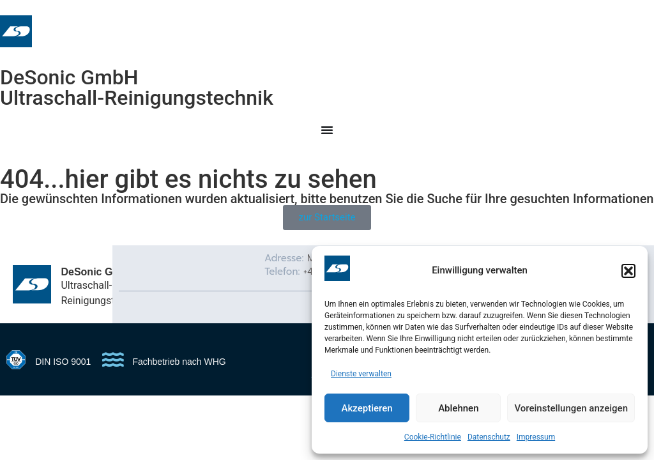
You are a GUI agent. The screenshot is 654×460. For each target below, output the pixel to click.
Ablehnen (458, 408)
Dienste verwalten (361, 373)
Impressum (536, 437)
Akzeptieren (367, 408)
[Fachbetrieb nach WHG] (113, 359)
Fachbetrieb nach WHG (178, 361)
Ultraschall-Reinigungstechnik (136, 98)
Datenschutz (489, 437)
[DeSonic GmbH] (32, 284)
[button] (628, 270)
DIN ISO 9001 (63, 361)
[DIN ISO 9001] (16, 359)
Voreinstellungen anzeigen (571, 408)
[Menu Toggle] (327, 129)
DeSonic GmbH (69, 77)
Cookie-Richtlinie (432, 437)
